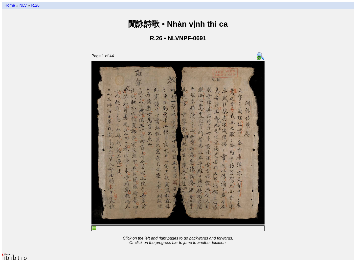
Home (9, 5)
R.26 (35, 5)
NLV (23, 5)
